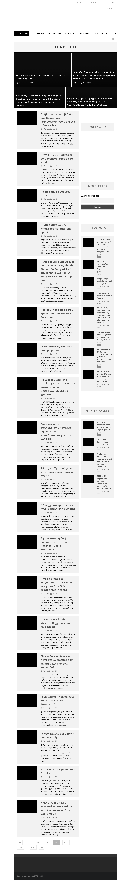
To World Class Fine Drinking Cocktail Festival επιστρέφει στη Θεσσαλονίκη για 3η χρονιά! (58, 387)
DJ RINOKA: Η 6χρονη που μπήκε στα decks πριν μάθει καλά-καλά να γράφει (104, 482)
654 (33, 847)
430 (38, 842)
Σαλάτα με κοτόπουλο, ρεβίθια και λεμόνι (102, 265)
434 (20, 847)
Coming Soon (99, 33)
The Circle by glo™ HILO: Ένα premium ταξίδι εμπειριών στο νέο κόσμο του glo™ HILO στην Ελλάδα (104, 315)
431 (47, 842)
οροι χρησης (82, 3)
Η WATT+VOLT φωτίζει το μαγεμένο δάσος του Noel (57, 158)
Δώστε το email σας (90, 196)
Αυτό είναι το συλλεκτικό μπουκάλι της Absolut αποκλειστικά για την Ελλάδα (56, 431)
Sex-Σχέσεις (54, 33)
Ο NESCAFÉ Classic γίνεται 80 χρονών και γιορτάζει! (56, 623)
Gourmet (69, 33)
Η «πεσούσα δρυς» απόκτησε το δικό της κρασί (56, 228)
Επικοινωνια (108, 8)
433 (66, 842)
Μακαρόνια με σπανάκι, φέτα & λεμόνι (104, 295)
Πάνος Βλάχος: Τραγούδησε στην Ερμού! (103, 442)
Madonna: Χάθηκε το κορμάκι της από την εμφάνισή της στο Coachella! (104, 460)
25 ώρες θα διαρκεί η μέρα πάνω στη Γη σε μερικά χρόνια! (104, 426)
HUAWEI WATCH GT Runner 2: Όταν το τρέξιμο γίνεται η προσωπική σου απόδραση (104, 355)
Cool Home (82, 33)
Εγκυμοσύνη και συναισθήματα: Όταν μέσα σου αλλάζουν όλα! (104, 336)
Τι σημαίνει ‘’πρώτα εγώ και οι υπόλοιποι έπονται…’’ (57, 700)
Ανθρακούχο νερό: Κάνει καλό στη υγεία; (104, 281)
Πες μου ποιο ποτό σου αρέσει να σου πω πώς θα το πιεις (57, 313)
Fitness (41, 33)
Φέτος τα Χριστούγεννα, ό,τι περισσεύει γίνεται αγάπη (57, 472)
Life (33, 33)
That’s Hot (21, 33)
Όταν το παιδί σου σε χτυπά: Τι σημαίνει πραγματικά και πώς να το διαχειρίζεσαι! (104, 245)
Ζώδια (112, 33)
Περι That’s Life (98, 3)
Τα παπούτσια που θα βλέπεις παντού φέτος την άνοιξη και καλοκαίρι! (104, 376)
